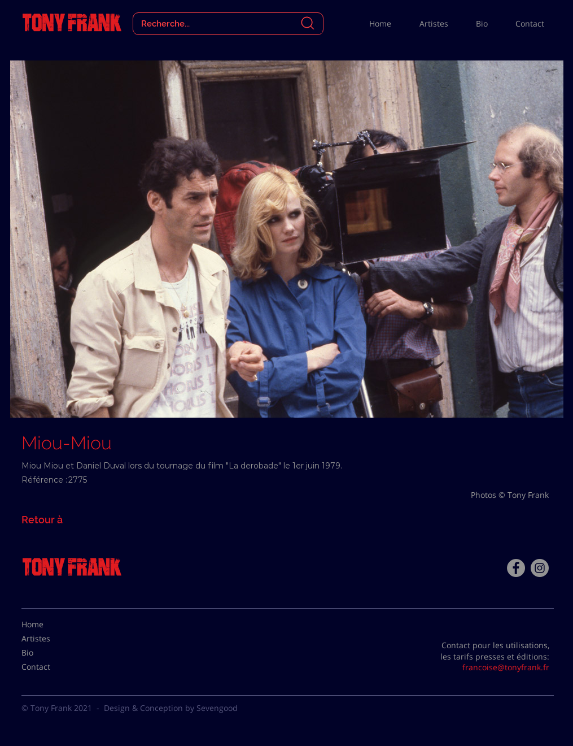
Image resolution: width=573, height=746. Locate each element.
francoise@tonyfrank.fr (505, 667)
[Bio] (49, 653)
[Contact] (49, 667)
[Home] (49, 624)
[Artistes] (49, 638)
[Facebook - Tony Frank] (516, 568)
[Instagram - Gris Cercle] (540, 568)
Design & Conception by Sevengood (171, 707)
